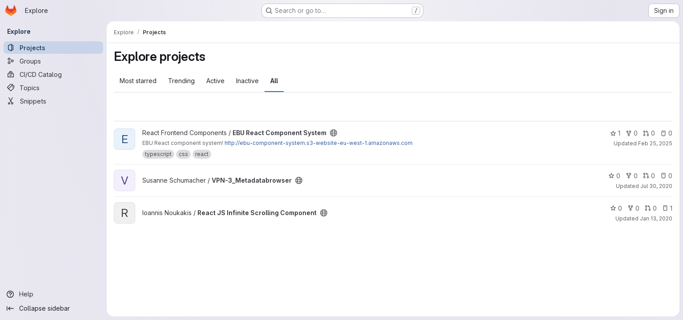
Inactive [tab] (247, 80)
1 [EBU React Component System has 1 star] (615, 133)
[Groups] (53, 61)
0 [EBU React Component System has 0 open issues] (666, 133)
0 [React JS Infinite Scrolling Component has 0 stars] (616, 208)
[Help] (53, 294)
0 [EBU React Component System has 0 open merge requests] (649, 133)
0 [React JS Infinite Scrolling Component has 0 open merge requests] (651, 208)
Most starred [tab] (138, 80)
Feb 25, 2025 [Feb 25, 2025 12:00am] (655, 143)
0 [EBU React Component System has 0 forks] (632, 133)
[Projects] (53, 47)
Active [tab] (215, 80)
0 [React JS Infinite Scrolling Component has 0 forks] (633, 208)
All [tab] (274, 80)
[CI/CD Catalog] (53, 74)
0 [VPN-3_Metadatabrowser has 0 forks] (632, 176)
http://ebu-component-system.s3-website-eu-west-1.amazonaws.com (319, 143)
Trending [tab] (181, 80)
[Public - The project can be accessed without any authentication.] (333, 132)
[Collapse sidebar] (53, 308)
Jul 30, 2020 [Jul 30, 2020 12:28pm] (656, 186)
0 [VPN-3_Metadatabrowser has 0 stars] (614, 176)
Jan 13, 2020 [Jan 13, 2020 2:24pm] (656, 218)
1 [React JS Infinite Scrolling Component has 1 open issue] (667, 208)
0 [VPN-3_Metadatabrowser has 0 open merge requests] (649, 176)
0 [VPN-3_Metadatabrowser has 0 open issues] (666, 176)
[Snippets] (53, 101)
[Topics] (53, 87)
